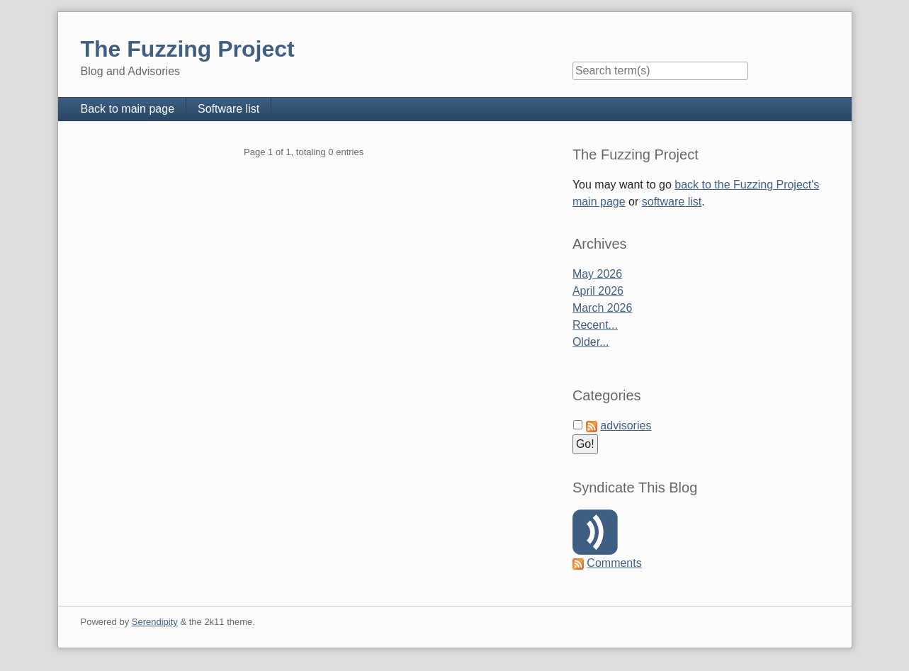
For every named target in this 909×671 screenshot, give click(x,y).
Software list (228, 109)
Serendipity (155, 621)
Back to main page (128, 109)
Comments (614, 563)
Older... (590, 342)
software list (671, 202)
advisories (625, 425)
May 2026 (597, 274)
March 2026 (602, 308)
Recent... (595, 325)
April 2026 (597, 291)
